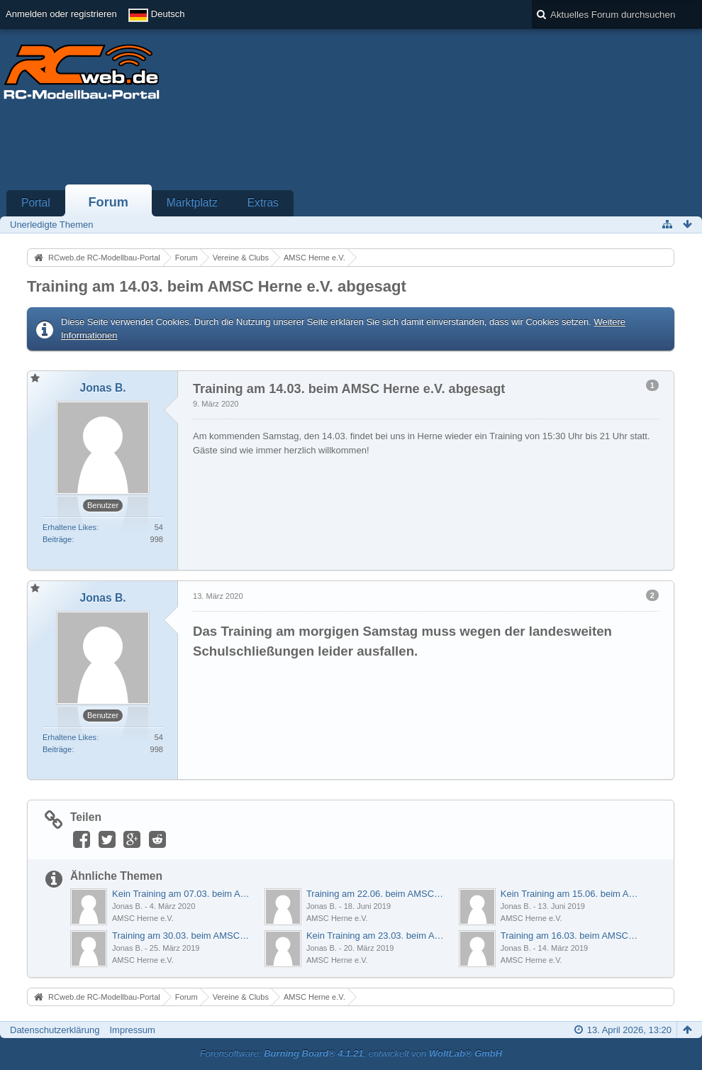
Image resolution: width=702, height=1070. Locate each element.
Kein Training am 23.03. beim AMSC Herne (375, 935)
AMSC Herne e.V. (143, 918)
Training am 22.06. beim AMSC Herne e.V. (375, 893)
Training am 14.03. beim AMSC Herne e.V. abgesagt (216, 286)
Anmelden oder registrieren (61, 14)
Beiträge (57, 539)
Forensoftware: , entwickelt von (351, 1053)
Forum (108, 202)
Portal (35, 203)
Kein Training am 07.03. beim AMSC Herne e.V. (181, 893)
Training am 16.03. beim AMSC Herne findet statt (569, 935)
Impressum (132, 1030)
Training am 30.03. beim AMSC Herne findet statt (181, 935)
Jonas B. (127, 906)
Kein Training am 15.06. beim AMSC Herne (569, 893)
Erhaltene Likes (69, 527)
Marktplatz (192, 203)
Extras (263, 203)
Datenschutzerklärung (54, 1030)
